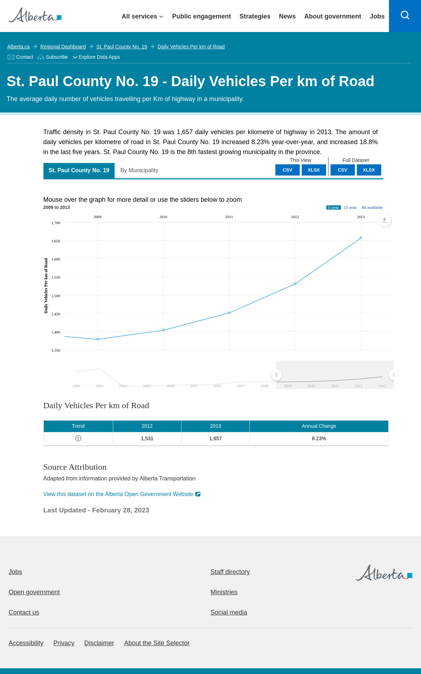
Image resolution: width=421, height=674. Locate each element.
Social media (229, 612)
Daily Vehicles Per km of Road (191, 46)
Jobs (15, 571)
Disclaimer (99, 643)
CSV (342, 170)
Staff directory (230, 571)
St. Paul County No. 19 (121, 46)
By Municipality (139, 170)
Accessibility (26, 643)
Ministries (224, 592)
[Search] (405, 16)
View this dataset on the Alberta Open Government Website (118, 494)
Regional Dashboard (63, 46)
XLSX (369, 170)
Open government (34, 592)
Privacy (63, 643)
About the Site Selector (157, 643)
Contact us (24, 612)
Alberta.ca (18, 46)
